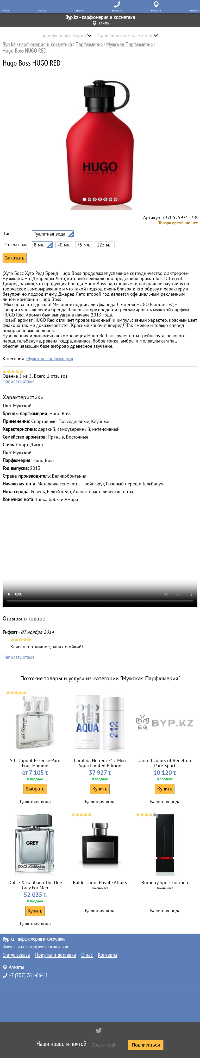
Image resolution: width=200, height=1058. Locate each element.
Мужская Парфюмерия (49, 358)
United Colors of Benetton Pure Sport (165, 763)
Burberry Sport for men (164, 882)
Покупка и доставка (55, 955)
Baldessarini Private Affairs (100, 882)
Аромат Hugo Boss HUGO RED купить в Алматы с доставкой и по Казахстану (100, 558)
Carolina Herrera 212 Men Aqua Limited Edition (100, 763)
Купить (99, 788)
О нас (87, 955)
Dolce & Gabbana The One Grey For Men (35, 885)
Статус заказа (16, 955)
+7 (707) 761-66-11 (28, 975)
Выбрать (35, 788)
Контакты (107, 955)
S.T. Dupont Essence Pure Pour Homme (35, 763)
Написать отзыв (19, 381)
